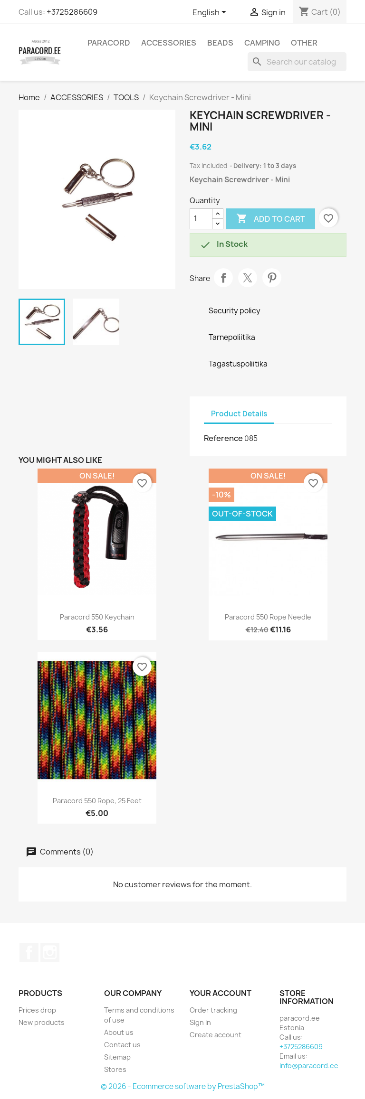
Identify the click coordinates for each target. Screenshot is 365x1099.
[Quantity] (201, 218)
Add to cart (270, 219)
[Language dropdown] (211, 13)
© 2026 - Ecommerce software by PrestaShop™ (183, 1086)
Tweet (247, 277)
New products (42, 1022)
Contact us (122, 1044)
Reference (223, 438)
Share (223, 277)
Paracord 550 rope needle (268, 616)
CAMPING (262, 43)
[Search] (297, 61)
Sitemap (117, 1056)
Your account (220, 993)
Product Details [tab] (239, 414)
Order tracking (213, 1009)
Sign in (200, 1022)
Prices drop (37, 1009)
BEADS (220, 43)
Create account (215, 1034)
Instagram (49, 952)
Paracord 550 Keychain (97, 616)
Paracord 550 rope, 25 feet (97, 800)
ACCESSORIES (168, 43)
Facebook (28, 952)
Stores (115, 1069)
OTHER (304, 43)
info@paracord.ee (308, 1065)
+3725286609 (72, 12)
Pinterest (271, 277)
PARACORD (108, 43)
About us (119, 1032)
